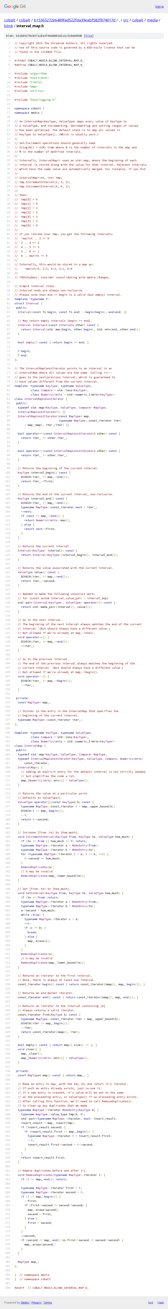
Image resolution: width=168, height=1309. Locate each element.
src (126, 20)
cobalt (9, 20)
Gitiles (25, 1302)
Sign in (159, 6)
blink (8, 25)
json (160, 1302)
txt (150, 1302)
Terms (47, 1302)
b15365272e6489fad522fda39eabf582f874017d (74, 20)
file (88, 36)
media (152, 20)
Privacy (36, 1302)
